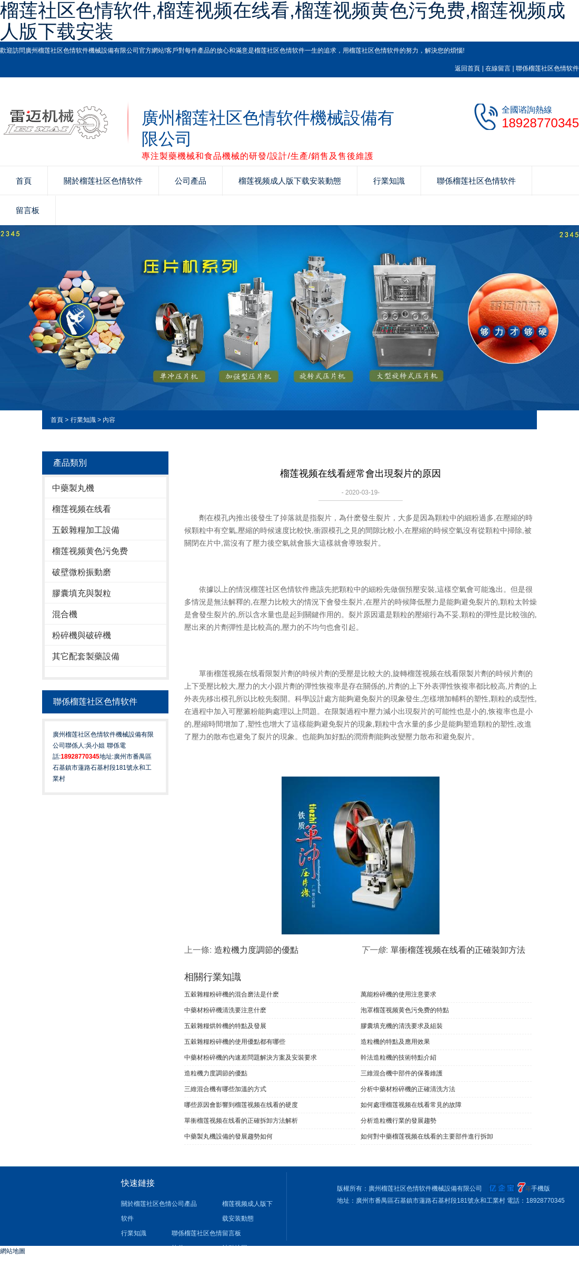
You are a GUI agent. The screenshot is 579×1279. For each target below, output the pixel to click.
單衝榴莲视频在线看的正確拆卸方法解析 (241, 1120)
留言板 (27, 210)
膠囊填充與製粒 (81, 593)
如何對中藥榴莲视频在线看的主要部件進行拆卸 (427, 1136)
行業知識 (389, 180)
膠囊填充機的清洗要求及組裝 (402, 1026)
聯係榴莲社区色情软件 (547, 68)
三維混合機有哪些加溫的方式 (225, 1089)
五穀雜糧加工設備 (85, 530)
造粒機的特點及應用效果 (395, 1041)
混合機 (64, 614)
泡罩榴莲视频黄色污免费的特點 (405, 1010)
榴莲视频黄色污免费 (90, 551)
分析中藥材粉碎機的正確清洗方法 (408, 1089)
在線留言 (498, 68)
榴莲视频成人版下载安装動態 (289, 180)
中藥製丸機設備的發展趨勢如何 (228, 1136)
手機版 (540, 1188)
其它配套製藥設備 (85, 656)
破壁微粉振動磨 (81, 572)
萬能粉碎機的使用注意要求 (398, 994)
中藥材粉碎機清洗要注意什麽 (225, 1010)
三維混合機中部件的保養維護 (402, 1073)
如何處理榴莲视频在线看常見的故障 (411, 1105)
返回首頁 (467, 68)
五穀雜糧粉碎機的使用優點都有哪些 (234, 1041)
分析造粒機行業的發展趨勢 (398, 1120)
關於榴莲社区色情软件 (103, 180)
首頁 (24, 180)
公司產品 (190, 180)
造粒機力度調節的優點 (256, 949)
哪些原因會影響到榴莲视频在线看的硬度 (241, 1105)
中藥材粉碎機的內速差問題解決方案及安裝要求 (250, 1057)
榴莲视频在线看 (81, 509)
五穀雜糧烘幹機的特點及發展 (225, 1026)
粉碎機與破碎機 (81, 635)
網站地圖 (12, 1251)
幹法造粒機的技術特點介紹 (398, 1057)
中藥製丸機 (73, 488)
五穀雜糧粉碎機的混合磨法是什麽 (231, 994)
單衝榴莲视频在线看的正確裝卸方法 (458, 949)
